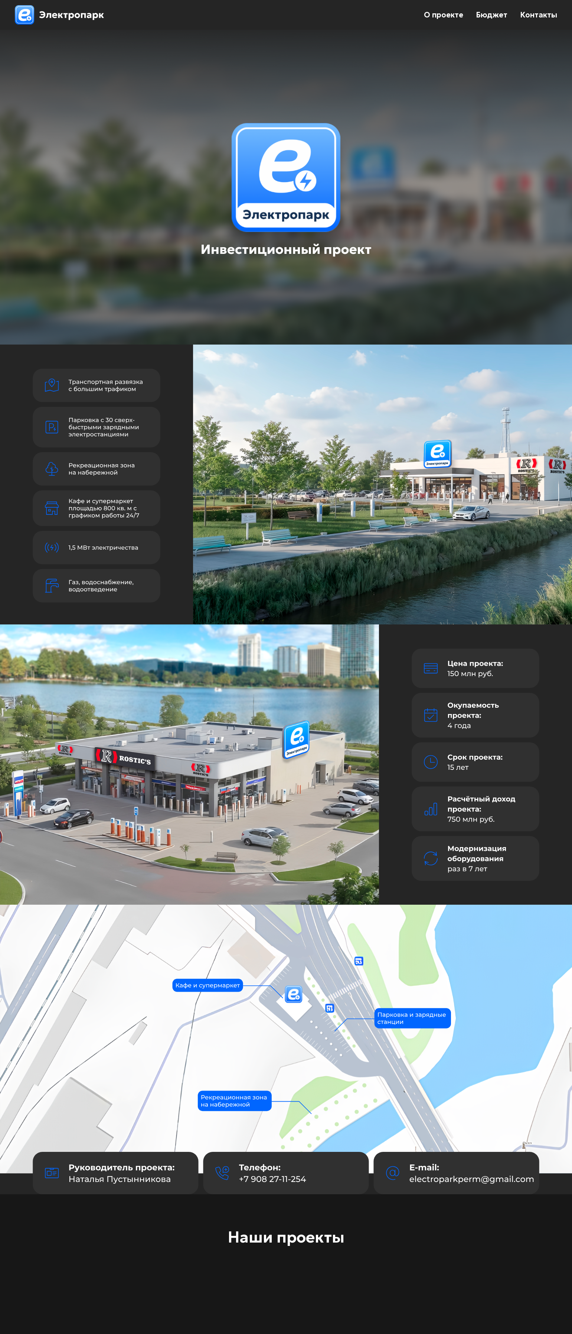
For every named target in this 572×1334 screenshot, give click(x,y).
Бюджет (491, 15)
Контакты (538, 15)
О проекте (443, 15)
